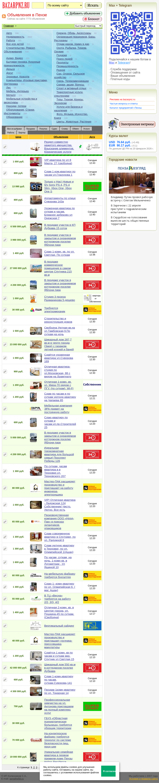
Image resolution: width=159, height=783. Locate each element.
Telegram (124, 62)
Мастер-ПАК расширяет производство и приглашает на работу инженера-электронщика (59, 488)
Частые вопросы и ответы (124, 103)
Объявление (61, 136)
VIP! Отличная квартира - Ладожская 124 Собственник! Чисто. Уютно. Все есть (59, 504)
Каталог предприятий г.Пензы (126, 107)
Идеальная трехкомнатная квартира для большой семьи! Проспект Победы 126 (59, 454)
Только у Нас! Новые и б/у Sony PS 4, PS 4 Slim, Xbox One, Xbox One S (59, 186)
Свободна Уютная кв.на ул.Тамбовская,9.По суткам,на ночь (59, 331)
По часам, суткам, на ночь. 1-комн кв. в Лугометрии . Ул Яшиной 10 (58, 562)
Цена (18, 136)
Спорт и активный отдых (71, 88)
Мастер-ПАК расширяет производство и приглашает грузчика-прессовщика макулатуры (59, 641)
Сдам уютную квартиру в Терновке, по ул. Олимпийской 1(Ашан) (59, 549)
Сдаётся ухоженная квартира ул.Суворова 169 (58, 358)
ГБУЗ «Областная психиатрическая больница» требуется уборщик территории (58, 723)
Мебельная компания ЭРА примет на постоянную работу (58, 409)
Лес (8, 87)
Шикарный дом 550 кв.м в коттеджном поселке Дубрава (59, 668)
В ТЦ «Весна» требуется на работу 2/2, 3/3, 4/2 (57, 599)
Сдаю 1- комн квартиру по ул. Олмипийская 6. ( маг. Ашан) (59, 587)
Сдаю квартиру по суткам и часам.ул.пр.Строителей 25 (60, 422)
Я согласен (109, 771)
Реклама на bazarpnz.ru (122, 99)
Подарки (61, 55)
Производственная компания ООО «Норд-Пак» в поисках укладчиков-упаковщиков (59, 521)
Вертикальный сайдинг (59, 625)
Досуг (9, 72)
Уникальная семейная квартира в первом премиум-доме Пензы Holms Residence (58, 756)
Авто (9, 33)
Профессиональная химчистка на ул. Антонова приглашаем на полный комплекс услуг (58, 706)
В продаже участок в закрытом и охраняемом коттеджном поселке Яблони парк (60, 239)
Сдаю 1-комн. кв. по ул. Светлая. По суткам (59, 253)
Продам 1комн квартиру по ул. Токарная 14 (59, 691)
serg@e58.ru (17, 778)
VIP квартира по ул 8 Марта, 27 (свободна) (58, 161)
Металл (11, 95)
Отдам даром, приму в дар (72, 44)
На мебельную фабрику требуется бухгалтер (59, 575)
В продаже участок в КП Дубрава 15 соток (59, 226)
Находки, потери (16, 106)
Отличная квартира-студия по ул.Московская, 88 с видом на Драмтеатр (57, 371)
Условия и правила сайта (143, 778)
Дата (92, 136)
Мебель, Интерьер (17, 91)
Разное (60, 70)
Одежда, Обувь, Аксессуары (73, 33)
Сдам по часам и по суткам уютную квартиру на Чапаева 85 (60, 397)
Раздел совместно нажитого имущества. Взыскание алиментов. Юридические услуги (59, 146)
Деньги (10, 69)
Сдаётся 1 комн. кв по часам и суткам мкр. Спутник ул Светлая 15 (59, 656)
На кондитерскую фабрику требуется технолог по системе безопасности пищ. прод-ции (57, 740)
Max (111, 62)
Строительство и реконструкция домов (58, 320)
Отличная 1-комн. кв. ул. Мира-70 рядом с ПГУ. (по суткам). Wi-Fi (58, 385)
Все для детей (15, 44)
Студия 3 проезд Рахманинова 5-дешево (59, 298)
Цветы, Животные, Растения (73, 121)
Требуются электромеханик (54, 309)
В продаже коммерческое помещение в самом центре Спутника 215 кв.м (58, 268)
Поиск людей (64, 58)
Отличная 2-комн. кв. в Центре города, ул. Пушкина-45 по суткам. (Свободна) (59, 612)
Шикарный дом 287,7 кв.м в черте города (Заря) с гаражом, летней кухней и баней (59, 344)
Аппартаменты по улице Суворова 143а (60, 200)
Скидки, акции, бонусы (70, 84)
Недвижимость (15, 36)
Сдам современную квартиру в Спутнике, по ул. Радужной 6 (60, 537)
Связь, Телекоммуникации (72, 81)
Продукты (62, 62)
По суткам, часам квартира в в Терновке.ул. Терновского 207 (55, 471)
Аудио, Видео (14, 58)
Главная (9, 25)
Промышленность (67, 66)
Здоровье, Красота (17, 76)
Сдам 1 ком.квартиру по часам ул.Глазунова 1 (59, 173)
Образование (14, 117)
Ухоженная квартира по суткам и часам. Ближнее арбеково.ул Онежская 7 (59, 213)
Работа (10, 40)
